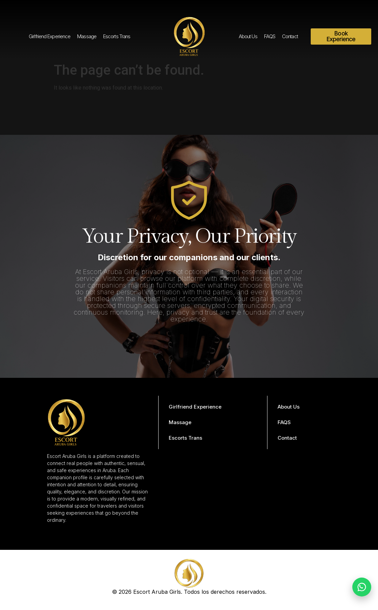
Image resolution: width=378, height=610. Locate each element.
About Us (248, 36)
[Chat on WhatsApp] (361, 587)
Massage (86, 36)
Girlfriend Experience (49, 36)
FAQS (269, 36)
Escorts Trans (116, 36)
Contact (290, 36)
